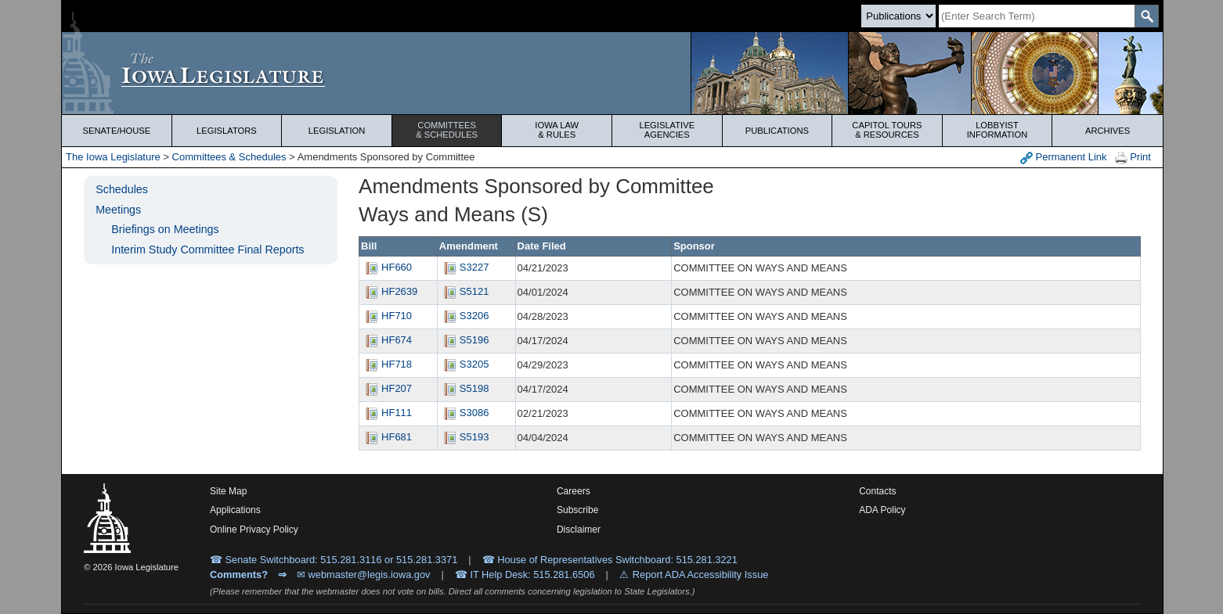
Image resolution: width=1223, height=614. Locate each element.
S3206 (464, 315)
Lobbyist (997, 129)
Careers (573, 491)
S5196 (464, 340)
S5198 (464, 388)
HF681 (386, 437)
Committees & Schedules (229, 157)
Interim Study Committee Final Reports (207, 249)
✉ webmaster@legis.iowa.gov (364, 574)
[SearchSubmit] (1147, 16)
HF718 (386, 364)
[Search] (1037, 16)
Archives (1107, 130)
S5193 (464, 437)
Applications (235, 509)
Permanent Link (1063, 157)
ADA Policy (882, 509)
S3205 (464, 364)
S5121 (464, 291)
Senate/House (116, 130)
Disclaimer (579, 529)
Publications (777, 130)
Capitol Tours (887, 129)
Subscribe (577, 509)
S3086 (464, 412)
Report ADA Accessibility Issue (701, 574)
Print (1133, 157)
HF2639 (389, 291)
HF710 (386, 315)
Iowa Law (557, 129)
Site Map (228, 491)
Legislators (227, 130)
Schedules (122, 189)
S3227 (464, 267)
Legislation (337, 130)
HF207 (386, 388)
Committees (447, 129)
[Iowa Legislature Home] (612, 73)
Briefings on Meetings (164, 229)
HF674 (386, 340)
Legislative (667, 129)
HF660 (386, 267)
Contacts (877, 491)
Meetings (118, 209)
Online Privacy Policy (254, 529)
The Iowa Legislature (113, 157)
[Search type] (898, 16)
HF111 (386, 412)
